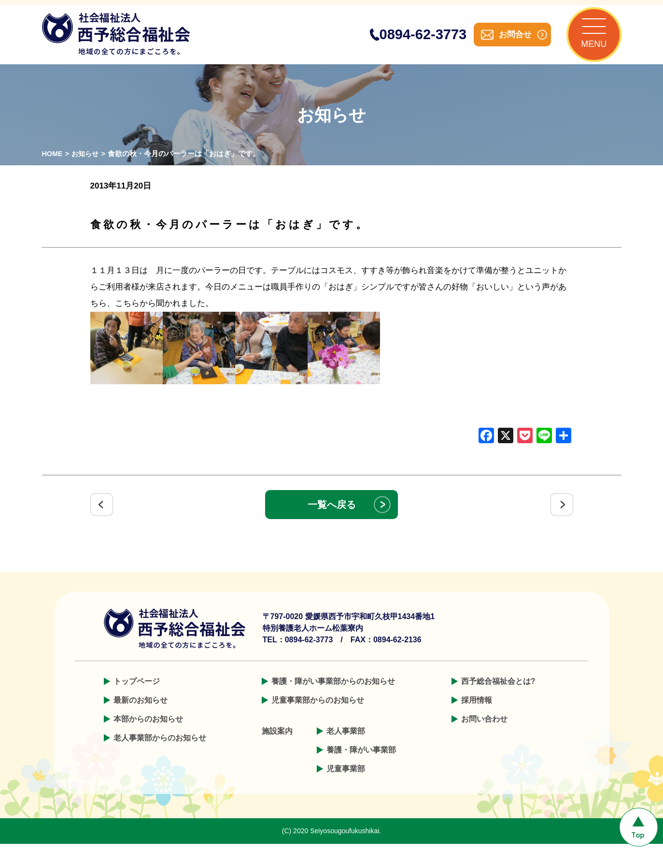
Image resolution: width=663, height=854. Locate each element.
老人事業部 (345, 741)
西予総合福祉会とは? (498, 691)
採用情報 (476, 710)
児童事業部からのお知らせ (317, 710)
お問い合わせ (484, 729)
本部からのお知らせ (148, 729)
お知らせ (86, 163)
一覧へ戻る (332, 514)
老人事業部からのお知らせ (159, 748)
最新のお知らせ (140, 710)
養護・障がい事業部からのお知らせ (333, 691)
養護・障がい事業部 (361, 760)
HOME (53, 163)
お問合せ (505, 39)
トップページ (136, 691)
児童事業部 (345, 779)
